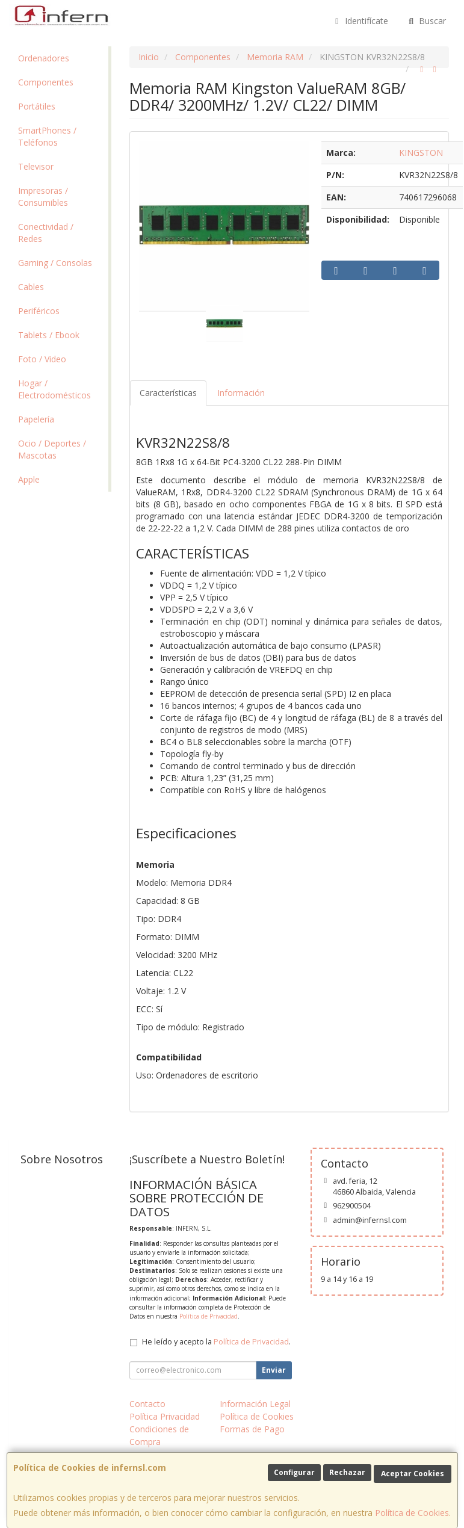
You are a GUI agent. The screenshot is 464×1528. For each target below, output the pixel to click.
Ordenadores (43, 58)
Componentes (45, 82)
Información (241, 392)
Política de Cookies (412, 1512)
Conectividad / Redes (45, 232)
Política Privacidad (164, 1416)
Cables (31, 286)
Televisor (36, 166)
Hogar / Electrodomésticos (54, 389)
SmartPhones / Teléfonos (47, 136)
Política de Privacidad (208, 1316)
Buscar (426, 20)
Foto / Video (42, 359)
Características (168, 392)
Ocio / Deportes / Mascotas (52, 449)
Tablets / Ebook (48, 335)
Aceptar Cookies (412, 1473)
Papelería (36, 419)
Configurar (294, 1472)
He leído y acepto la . (216, 1342)
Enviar (274, 1370)
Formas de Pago (252, 1429)
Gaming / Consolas (55, 262)
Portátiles (36, 106)
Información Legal (255, 1403)
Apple (29, 479)
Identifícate (360, 20)
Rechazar (347, 1472)
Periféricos (39, 311)
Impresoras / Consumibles (43, 196)
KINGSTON (421, 152)
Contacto (147, 1403)
